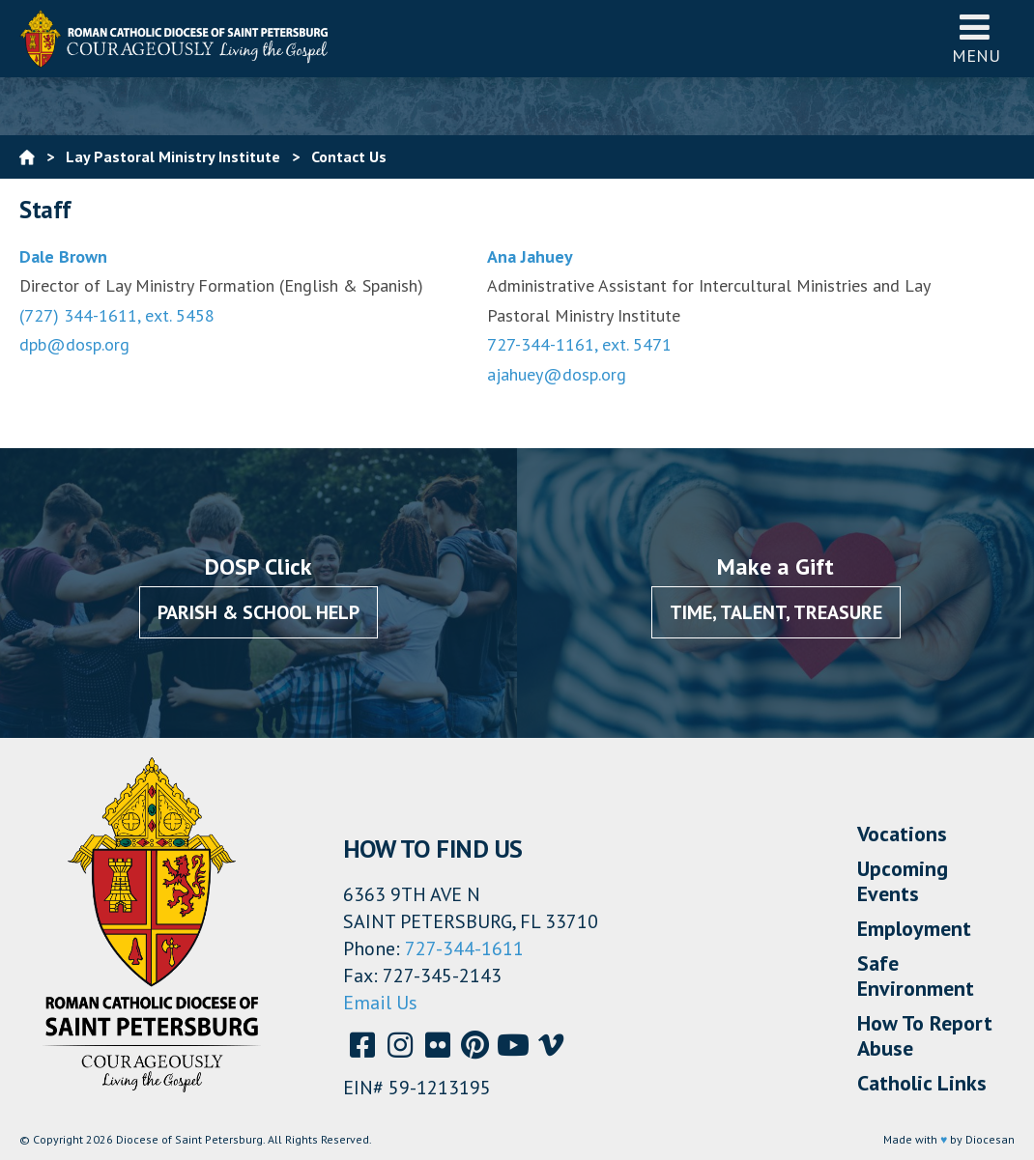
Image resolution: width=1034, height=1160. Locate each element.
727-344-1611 (464, 948)
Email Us (380, 1002)
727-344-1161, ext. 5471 (579, 344)
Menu (976, 38)
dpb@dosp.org (74, 344)
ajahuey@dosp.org (556, 374)
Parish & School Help (258, 612)
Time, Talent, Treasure (776, 612)
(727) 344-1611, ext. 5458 (117, 315)
